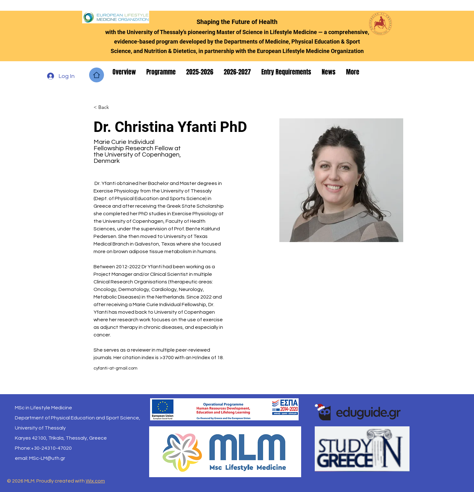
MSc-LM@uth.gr (47, 458)
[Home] (96, 75)
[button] (125, 72)
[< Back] (106, 107)
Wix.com (95, 480)
